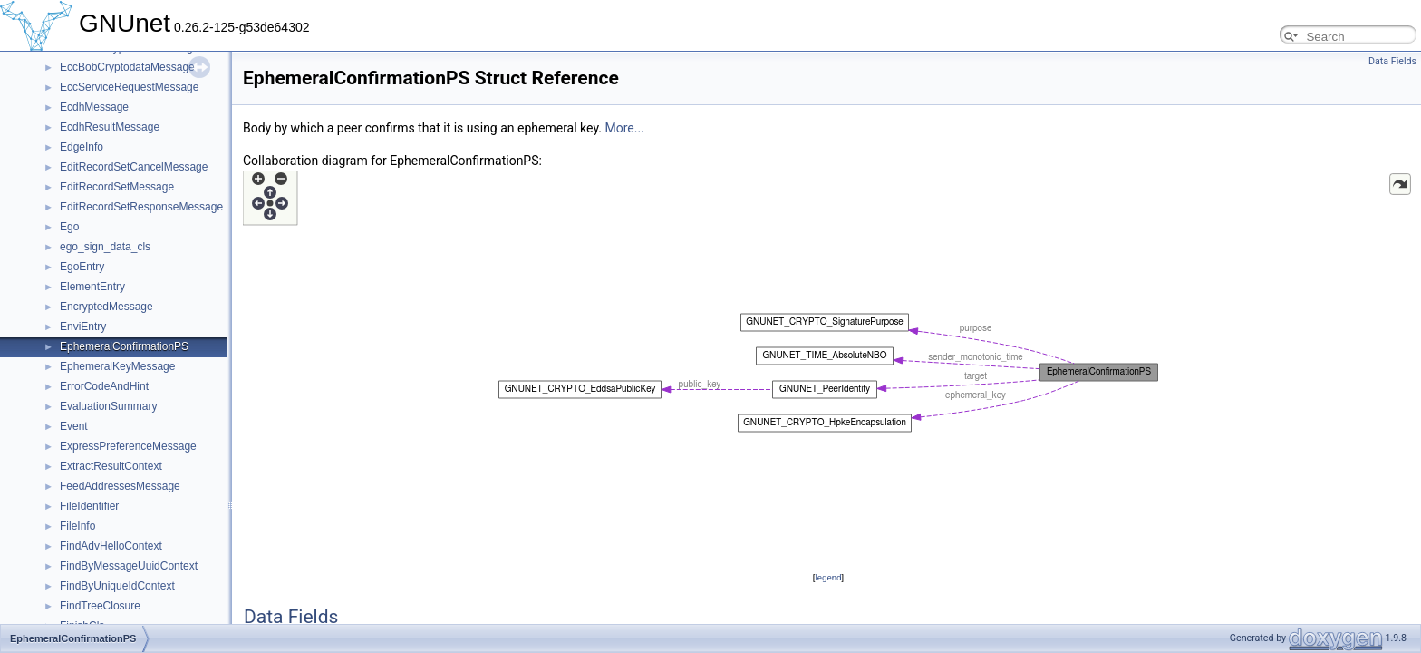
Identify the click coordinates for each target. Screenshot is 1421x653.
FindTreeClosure (100, 605)
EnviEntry (83, 326)
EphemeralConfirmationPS (124, 346)
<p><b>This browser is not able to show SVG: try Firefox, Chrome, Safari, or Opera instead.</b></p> (828, 369)
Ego (69, 226)
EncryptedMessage (106, 306)
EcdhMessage (94, 107)
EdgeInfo (81, 147)
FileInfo (77, 526)
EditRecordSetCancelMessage (134, 167)
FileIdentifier (89, 506)
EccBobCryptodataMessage (127, 67)
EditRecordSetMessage (117, 186)
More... (623, 128)
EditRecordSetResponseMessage (141, 206)
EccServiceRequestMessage (129, 87)
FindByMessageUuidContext (129, 566)
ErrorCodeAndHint (104, 386)
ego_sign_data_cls (105, 246)
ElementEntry (92, 286)
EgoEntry (82, 266)
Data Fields (1392, 61)
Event (74, 426)
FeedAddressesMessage (120, 486)
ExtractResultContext (111, 466)
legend (828, 577)
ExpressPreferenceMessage (128, 446)
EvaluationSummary (108, 406)
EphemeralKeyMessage (117, 366)
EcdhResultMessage (110, 127)
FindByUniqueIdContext (117, 586)
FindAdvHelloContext (111, 546)
